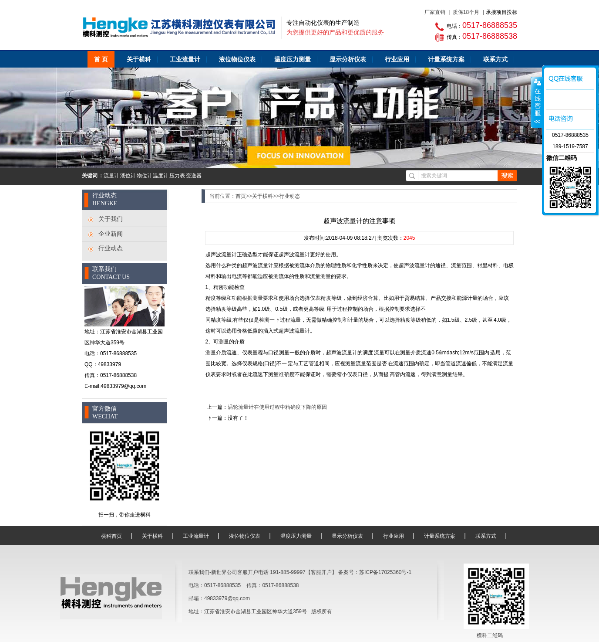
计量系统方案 (446, 59)
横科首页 (111, 536)
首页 (241, 196)
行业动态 (110, 248)
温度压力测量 (292, 59)
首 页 (101, 59)
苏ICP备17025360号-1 (385, 572)
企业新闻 (110, 233)
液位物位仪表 (237, 59)
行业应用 (397, 59)
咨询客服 (537, 102)
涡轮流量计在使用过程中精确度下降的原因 (277, 407)
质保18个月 (466, 12)
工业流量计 (185, 59)
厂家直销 (434, 12)
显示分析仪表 (348, 59)
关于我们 (110, 218)
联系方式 (495, 59)
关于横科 (139, 59)
